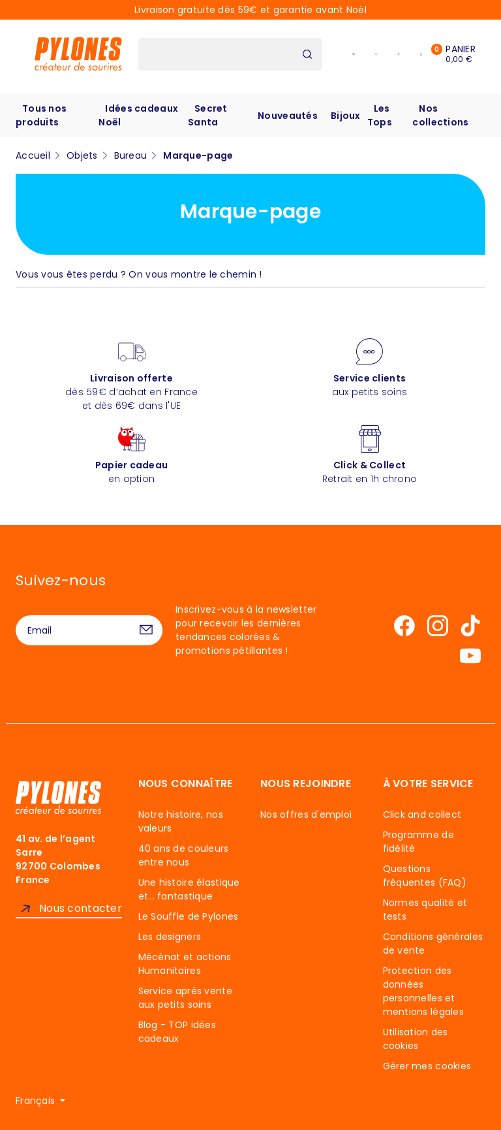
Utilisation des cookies (415, 1038)
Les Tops (379, 115)
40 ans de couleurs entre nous (183, 855)
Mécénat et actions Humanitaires (185, 963)
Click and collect (422, 814)
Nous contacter (80, 908)
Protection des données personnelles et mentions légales (423, 991)
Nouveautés (288, 115)
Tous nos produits (41, 115)
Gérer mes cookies (427, 1066)
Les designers (170, 936)
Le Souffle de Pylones (188, 916)
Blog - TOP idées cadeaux (177, 1031)
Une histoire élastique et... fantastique (189, 889)
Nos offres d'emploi (306, 814)
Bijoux (346, 115)
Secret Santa (208, 115)
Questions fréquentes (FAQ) (424, 875)
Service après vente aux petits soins (185, 997)
